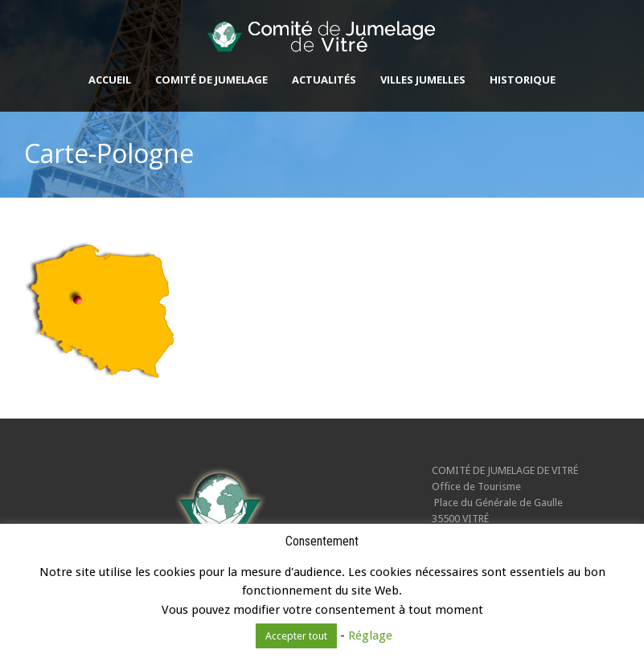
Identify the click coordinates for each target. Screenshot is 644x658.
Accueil (109, 79)
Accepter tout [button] (296, 636)
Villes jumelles (423, 79)
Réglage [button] (370, 635)
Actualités (324, 79)
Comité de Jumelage (211, 79)
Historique (523, 79)
